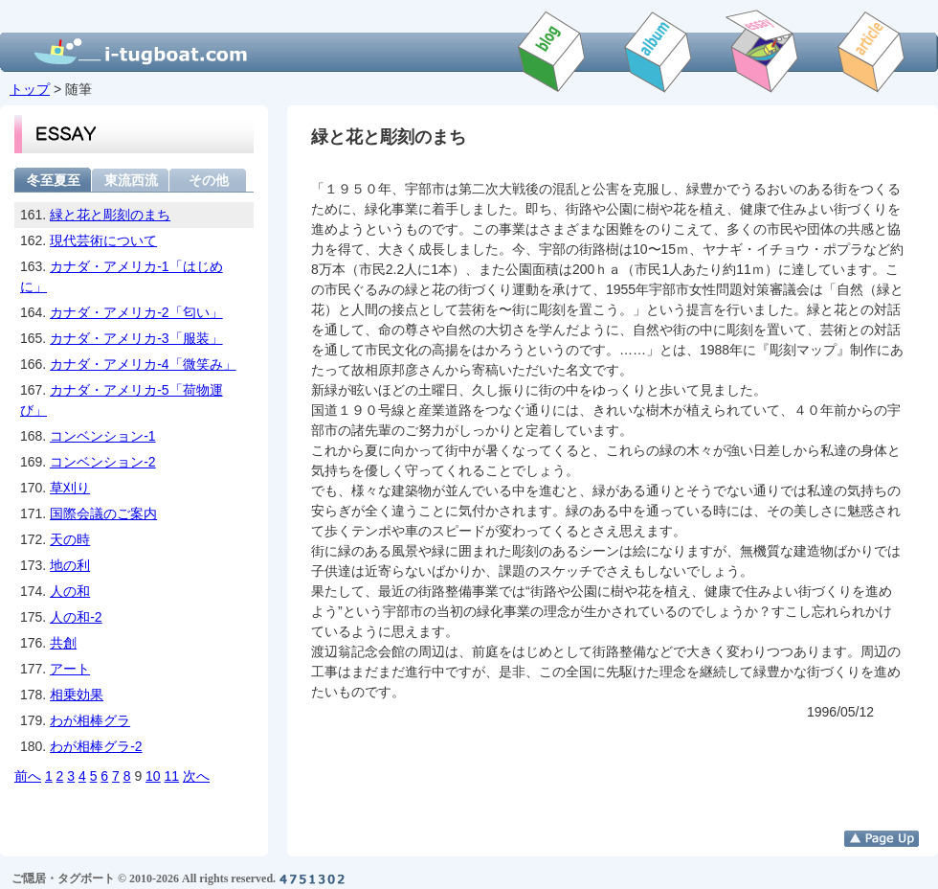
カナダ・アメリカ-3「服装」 (136, 338)
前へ (27, 776)
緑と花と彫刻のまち (110, 214)
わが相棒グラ (90, 720)
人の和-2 (75, 617)
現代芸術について (103, 240)
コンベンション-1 (102, 436)
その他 (209, 179)
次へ (196, 776)
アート (70, 668)
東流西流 (131, 179)
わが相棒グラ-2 (96, 746)
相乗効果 (76, 694)
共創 (63, 642)
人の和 (70, 591)
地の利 (70, 565)
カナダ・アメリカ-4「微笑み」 (142, 364)
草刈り (70, 487)
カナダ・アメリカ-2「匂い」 (136, 312)
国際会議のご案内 (103, 513)
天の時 (70, 539)
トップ (30, 89)
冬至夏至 (53, 179)
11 (172, 776)
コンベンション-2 (102, 461)
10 (153, 776)
